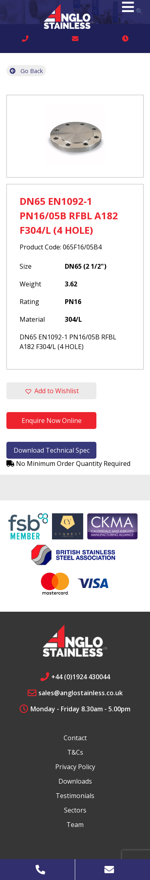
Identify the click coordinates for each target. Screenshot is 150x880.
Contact (75, 737)
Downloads (75, 781)
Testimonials (75, 795)
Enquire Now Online (52, 420)
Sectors (75, 810)
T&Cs (75, 752)
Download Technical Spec (52, 450)
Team (75, 824)
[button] (51, 390)
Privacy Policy (75, 766)
